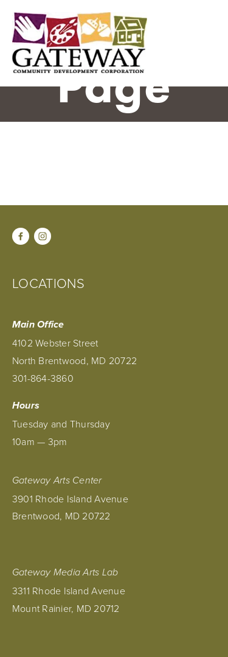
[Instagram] (42, 236)
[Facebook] (20, 236)
